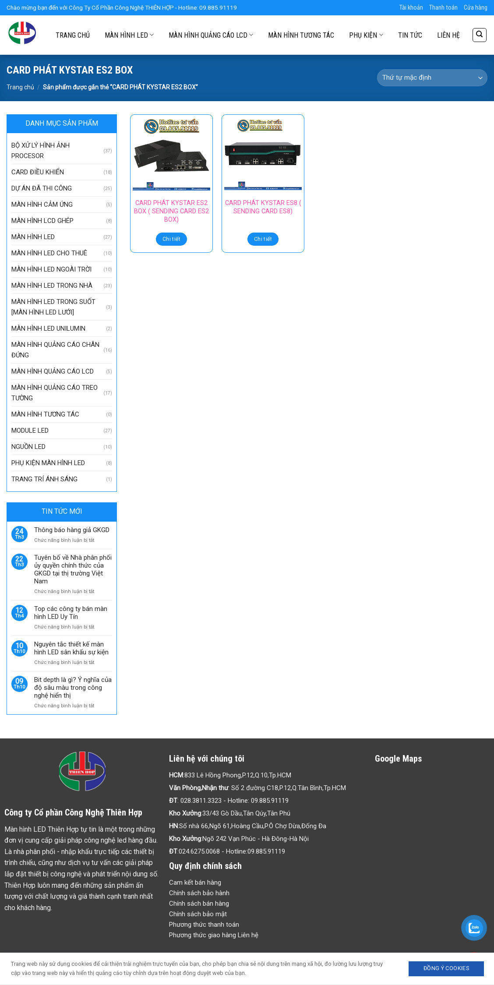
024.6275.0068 (199, 851)
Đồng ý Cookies (446, 968)
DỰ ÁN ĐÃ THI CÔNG (41, 188)
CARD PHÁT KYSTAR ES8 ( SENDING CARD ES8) (263, 207)
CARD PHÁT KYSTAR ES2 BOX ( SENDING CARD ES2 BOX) (171, 211)
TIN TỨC (410, 35)
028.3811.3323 (201, 801)
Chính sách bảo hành (199, 893)
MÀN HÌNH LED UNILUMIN (48, 328)
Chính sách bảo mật (198, 914)
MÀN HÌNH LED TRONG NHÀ (51, 285)
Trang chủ (20, 87)
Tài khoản (411, 7)
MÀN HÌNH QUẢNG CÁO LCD (211, 35)
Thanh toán (443, 7)
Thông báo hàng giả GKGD (71, 530)
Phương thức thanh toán (204, 925)
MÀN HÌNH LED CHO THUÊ (49, 253)
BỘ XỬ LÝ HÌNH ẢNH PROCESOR (40, 150)
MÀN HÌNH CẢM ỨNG (42, 204)
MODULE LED (30, 430)
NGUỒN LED (28, 447)
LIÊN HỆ (448, 35)
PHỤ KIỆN (366, 35)
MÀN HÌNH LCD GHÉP (42, 221)
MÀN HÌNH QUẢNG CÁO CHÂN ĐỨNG (55, 350)
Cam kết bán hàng (195, 882)
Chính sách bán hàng (199, 903)
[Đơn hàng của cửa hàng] (432, 77)
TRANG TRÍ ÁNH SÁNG (44, 479)
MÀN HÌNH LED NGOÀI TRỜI (51, 269)
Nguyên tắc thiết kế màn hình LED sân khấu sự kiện (71, 648)
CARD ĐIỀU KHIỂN (37, 172)
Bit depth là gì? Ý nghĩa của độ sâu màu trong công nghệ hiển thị (73, 687)
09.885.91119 (270, 801)
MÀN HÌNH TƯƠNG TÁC (301, 35)
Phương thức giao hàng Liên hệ (213, 935)
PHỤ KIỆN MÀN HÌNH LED (48, 463)
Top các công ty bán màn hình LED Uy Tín (70, 613)
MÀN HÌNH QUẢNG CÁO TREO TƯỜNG (54, 393)
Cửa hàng (475, 7)
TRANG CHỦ (73, 35)
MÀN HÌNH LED (129, 35)
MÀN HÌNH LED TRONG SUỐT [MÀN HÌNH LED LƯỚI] (53, 307)
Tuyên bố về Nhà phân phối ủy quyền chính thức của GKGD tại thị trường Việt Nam (73, 569)
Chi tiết (171, 239)
